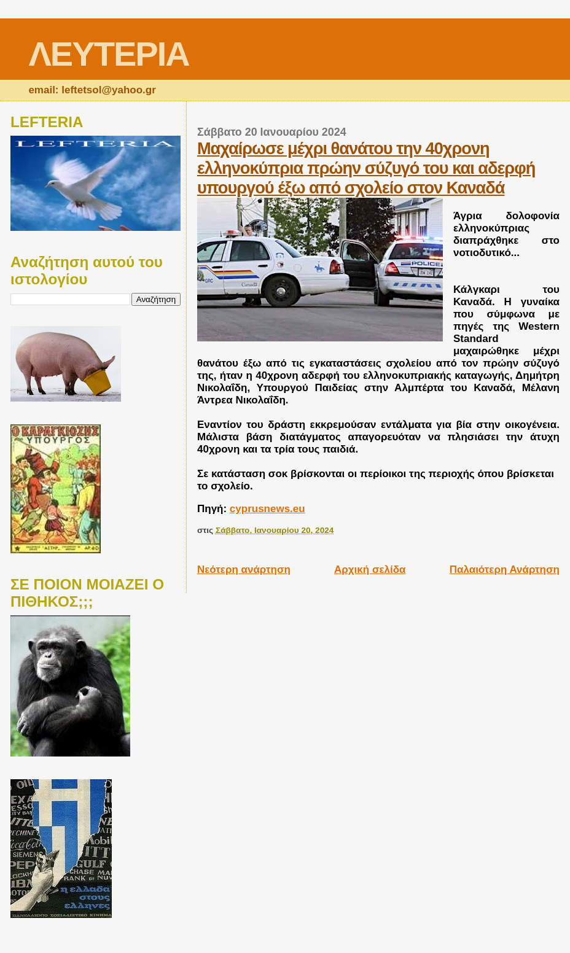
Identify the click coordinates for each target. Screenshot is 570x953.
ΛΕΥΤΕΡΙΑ (108, 53)
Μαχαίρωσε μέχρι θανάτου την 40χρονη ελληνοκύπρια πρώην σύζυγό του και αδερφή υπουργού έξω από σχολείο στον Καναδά (366, 168)
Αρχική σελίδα (370, 569)
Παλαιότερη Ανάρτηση (505, 569)
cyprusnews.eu (267, 509)
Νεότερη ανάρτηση (244, 569)
